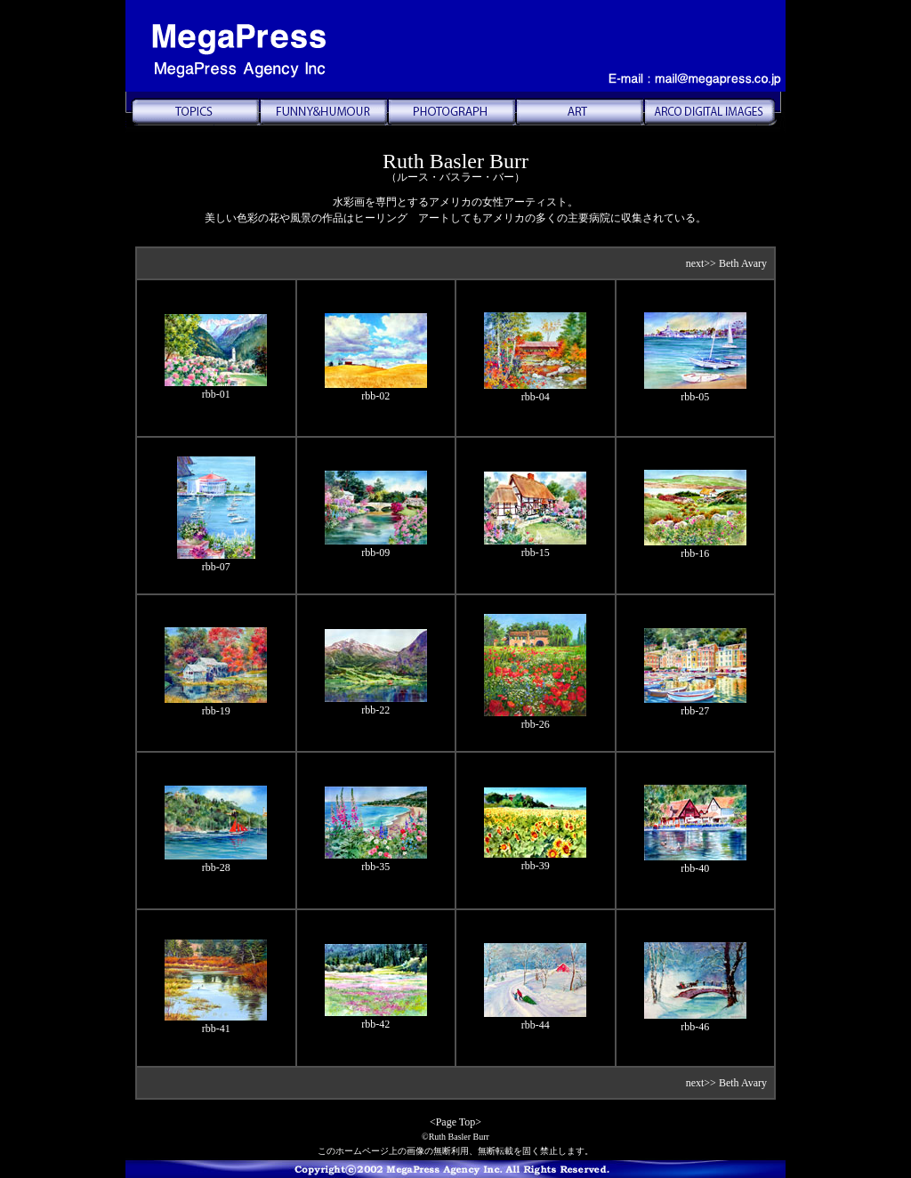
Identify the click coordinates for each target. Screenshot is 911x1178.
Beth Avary (743, 263)
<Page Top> (455, 1122)
